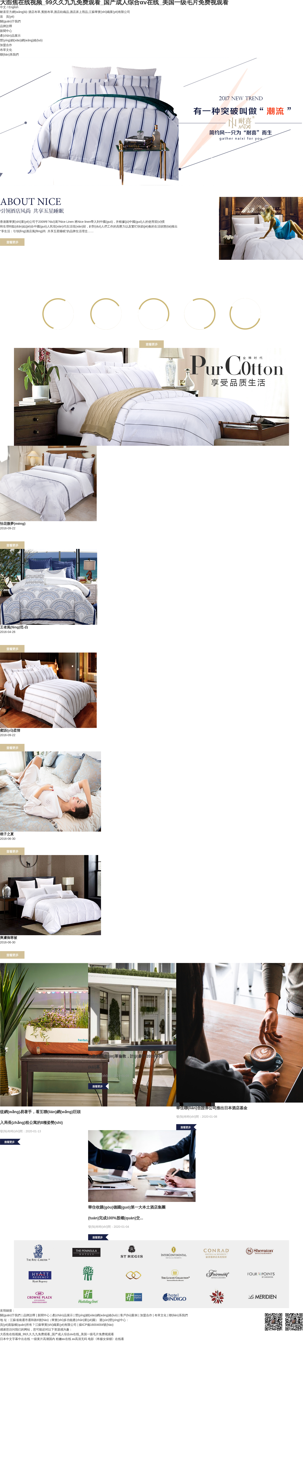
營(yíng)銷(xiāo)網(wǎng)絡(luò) (21, 40)
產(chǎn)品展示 (10, 35)
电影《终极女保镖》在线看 (106, 1339)
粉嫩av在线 (63, 1339)
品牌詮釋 (6, 26)
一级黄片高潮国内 (43, 1339)
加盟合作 (6, 45)
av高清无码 (79, 1339)
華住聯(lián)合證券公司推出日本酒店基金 (211, 1108)
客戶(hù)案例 (129, 1315)
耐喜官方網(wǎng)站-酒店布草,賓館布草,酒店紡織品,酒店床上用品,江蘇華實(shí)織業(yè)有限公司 (65, 12)
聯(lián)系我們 (9, 54)
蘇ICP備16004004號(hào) (96, 1324)
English (13, 7)
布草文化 (6, 49)
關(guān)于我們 (10, 21)
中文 (3, 7)
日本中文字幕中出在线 (15, 1339)
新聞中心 (6, 31)
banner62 (151, 121)
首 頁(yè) (7, 16)
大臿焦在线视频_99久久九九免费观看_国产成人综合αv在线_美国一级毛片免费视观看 (57, 1334)
